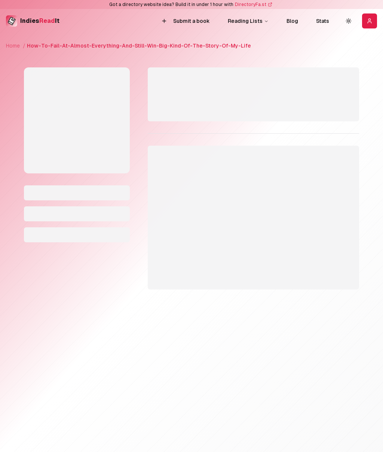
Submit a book (185, 21)
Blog (292, 21)
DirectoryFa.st (250, 4)
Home (13, 46)
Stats (322, 21)
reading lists (248, 21)
